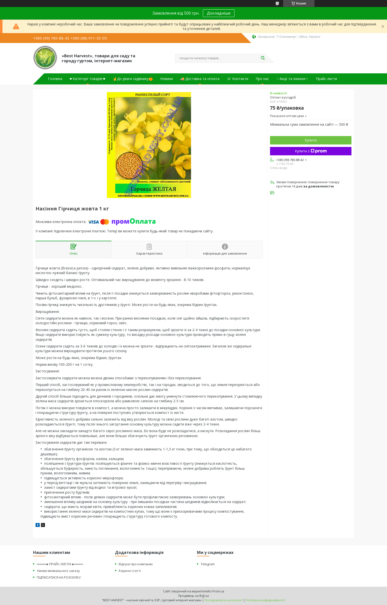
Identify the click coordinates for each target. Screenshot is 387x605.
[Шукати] (263, 58)
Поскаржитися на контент (224, 600)
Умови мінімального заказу (58, 570)
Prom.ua (218, 591)
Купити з (311, 151)
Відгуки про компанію (136, 564)
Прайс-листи (326, 79)
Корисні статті (130, 570)
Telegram (208, 564)
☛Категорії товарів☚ (87, 79)
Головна (55, 79)
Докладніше (219, 13)
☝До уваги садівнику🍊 (133, 79)
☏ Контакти (237, 79)
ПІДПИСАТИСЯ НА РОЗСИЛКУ (59, 577)
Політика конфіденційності (265, 600)
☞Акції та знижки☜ (292, 79)
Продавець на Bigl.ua (193, 596)
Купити (311, 140)
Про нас (262, 79)
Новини (166, 79)
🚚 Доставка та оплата (199, 79)
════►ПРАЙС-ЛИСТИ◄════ (60, 564)
